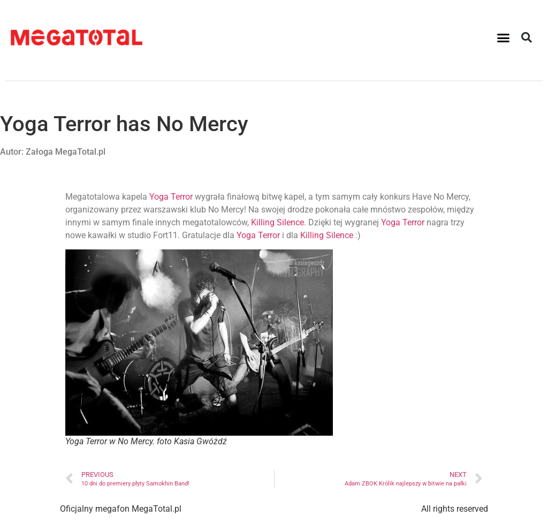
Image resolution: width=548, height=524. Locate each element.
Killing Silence (277, 222)
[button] (503, 37)
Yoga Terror (171, 197)
